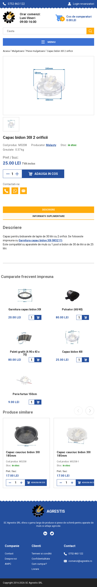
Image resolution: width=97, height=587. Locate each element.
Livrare (35, 569)
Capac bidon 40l (72, 351)
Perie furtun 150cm (25, 394)
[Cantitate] (12, 174)
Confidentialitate (41, 558)
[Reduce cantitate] (8, 174)
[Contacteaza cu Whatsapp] (15, 190)
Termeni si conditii (42, 553)
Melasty (51, 145)
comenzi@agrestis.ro (78, 561)
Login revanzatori (81, 3)
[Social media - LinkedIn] (45, 533)
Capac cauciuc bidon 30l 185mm (23, 453)
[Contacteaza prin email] (23, 190)
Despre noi (11, 558)
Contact (9, 553)
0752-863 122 (14, 3)
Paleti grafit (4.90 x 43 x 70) (24, 353)
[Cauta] (90, 31)
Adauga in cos (36, 482)
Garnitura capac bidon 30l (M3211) (40, 240)
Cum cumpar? (39, 563)
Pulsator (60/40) (72, 309)
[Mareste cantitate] (17, 174)
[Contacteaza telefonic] (6, 190)
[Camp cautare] (44, 31)
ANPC (8, 563)
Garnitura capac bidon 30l (24, 309)
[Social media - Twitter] (52, 533)
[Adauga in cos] (38, 317)
